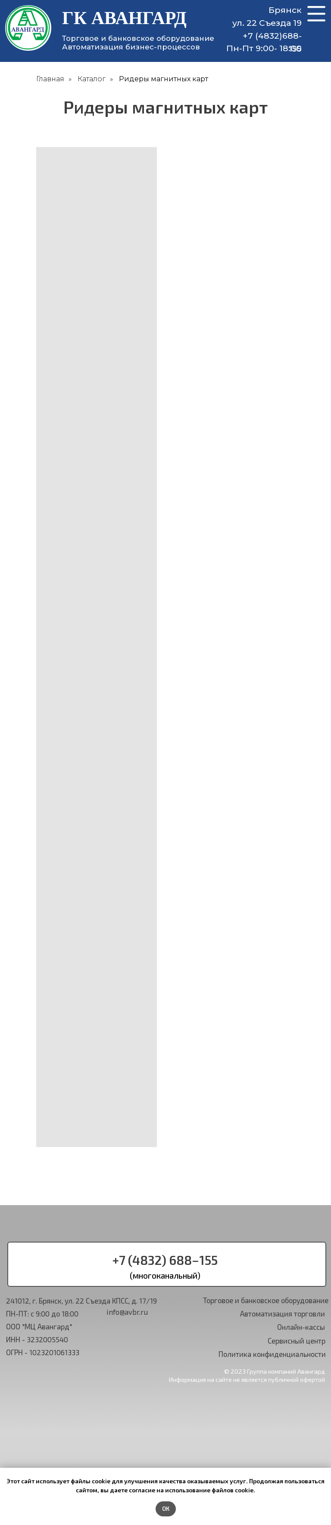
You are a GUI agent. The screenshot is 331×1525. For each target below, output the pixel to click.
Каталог (92, 79)
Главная (50, 79)
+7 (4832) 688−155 (165, 1259)
